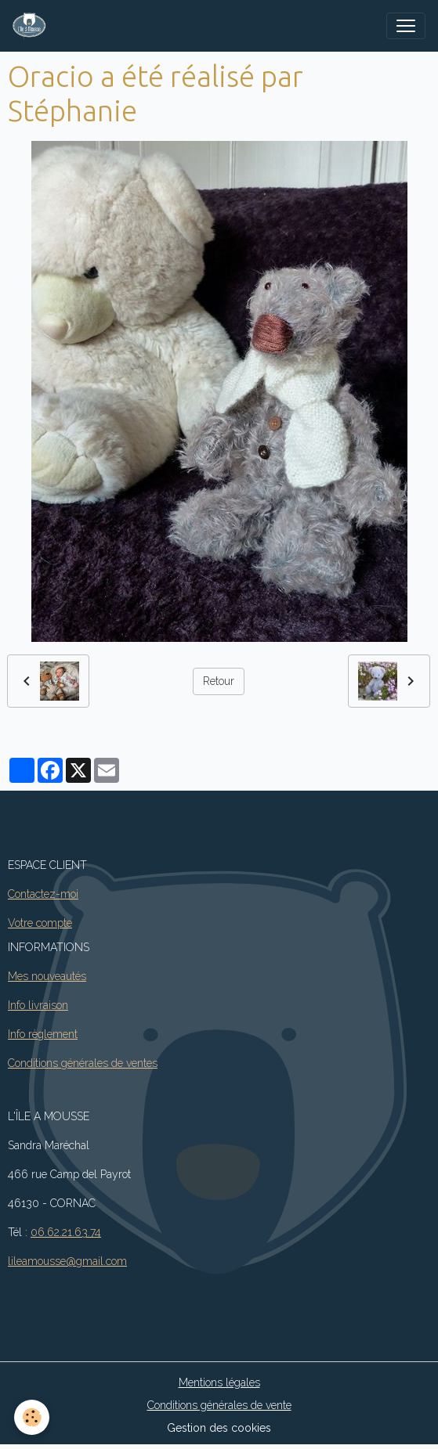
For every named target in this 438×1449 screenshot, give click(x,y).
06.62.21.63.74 (66, 1232)
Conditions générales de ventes (82, 1063)
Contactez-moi (43, 894)
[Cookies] (31, 1417)
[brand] (32, 26)
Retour (218, 681)
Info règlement (43, 1034)
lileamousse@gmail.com (67, 1261)
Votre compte (40, 923)
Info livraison (38, 1005)
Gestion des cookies (219, 1428)
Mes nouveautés (47, 976)
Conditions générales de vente (219, 1405)
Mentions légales (219, 1382)
